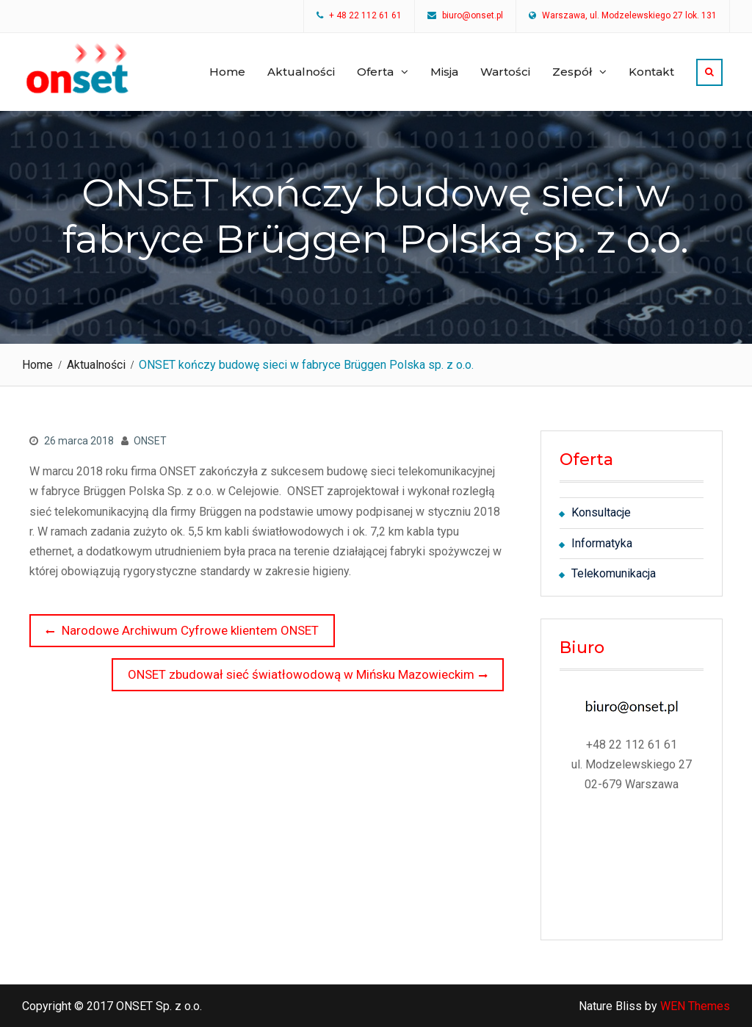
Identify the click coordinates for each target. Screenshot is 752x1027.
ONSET (150, 441)
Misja (444, 72)
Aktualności (301, 72)
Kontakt (651, 72)
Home (227, 72)
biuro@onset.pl (472, 16)
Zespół (572, 72)
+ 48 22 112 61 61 (365, 16)
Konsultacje (601, 512)
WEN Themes (695, 1006)
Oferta (375, 72)
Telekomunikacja (613, 573)
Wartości (505, 72)
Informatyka (601, 543)
